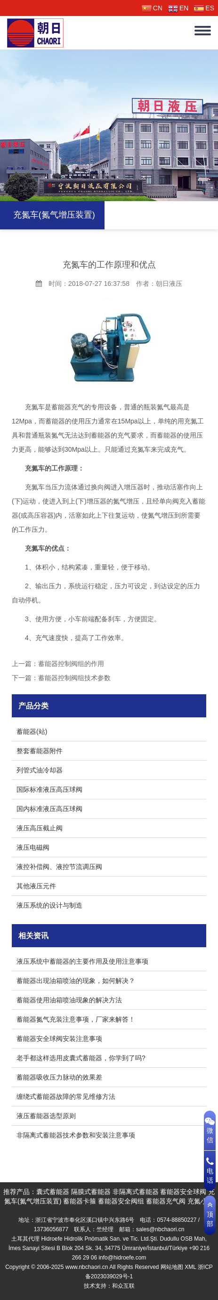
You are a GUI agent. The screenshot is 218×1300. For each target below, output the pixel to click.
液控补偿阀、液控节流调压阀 (59, 866)
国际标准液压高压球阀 (49, 789)
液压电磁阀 (32, 847)
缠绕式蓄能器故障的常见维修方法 (65, 1096)
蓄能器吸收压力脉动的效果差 (59, 1077)
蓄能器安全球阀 (183, 1191)
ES (204, 8)
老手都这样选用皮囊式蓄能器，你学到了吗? (80, 1058)
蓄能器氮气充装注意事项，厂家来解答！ (75, 1019)
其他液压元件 (36, 886)
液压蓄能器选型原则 (46, 1116)
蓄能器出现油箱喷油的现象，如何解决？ (75, 980)
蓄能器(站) (31, 731)
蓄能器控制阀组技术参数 (74, 678)
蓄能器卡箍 (79, 1201)
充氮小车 (200, 1201)
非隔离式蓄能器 (136, 1191)
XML (190, 1267)
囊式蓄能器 (52, 1191)
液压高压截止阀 (39, 828)
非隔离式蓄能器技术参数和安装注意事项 (75, 1135)
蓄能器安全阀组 (121, 1201)
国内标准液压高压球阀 (49, 808)
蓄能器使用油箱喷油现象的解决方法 (69, 1000)
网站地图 (172, 1267)
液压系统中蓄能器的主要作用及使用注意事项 (82, 961)
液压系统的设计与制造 (49, 905)
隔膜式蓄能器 (91, 1191)
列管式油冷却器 (39, 770)
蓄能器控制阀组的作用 (71, 663)
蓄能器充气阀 (166, 1201)
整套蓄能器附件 (39, 751)
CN (152, 8)
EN (178, 8)
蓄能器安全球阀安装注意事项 (59, 1038)
